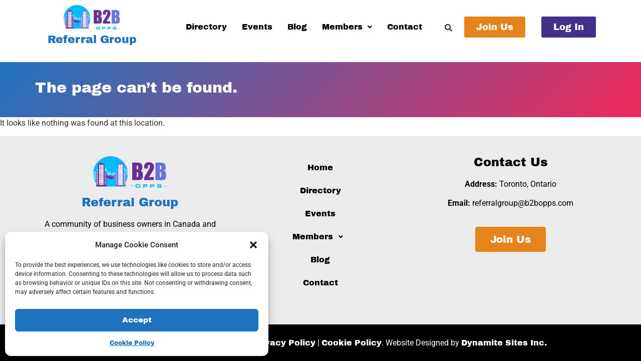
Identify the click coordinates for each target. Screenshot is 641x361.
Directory (206, 27)
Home (320, 167)
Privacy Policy (284, 342)
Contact (404, 27)
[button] (253, 245)
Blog (297, 27)
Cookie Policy (132, 342)
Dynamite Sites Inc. (504, 342)
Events (257, 27)
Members (347, 27)
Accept (137, 320)
